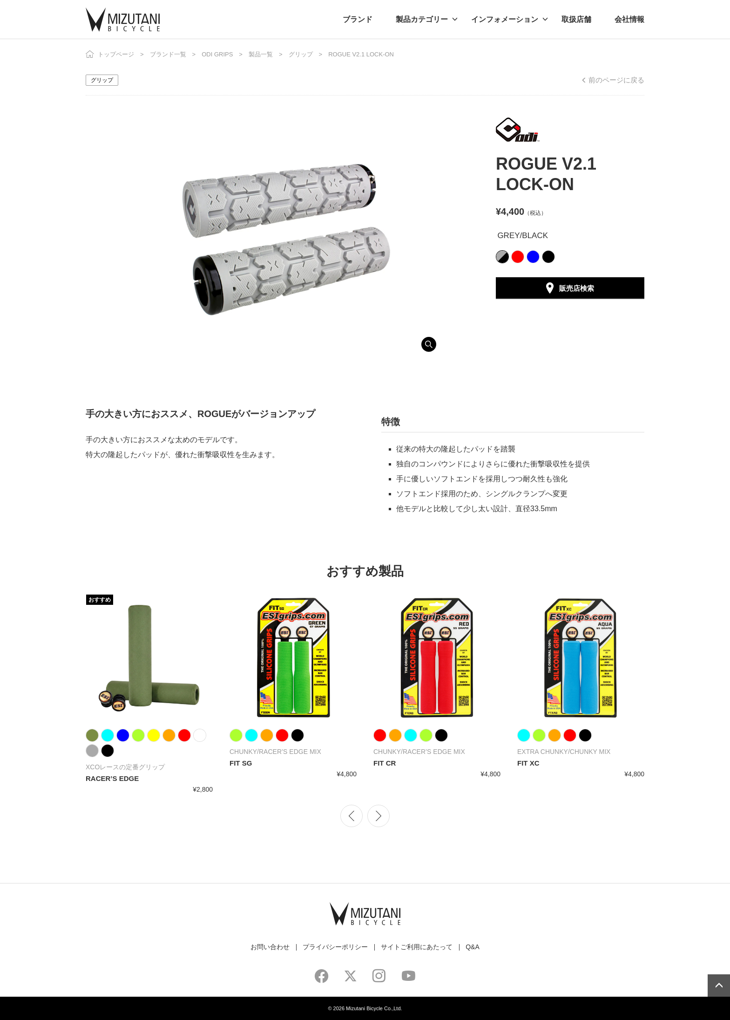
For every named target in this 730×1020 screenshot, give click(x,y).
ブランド (357, 19)
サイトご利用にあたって (417, 947)
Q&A (473, 947)
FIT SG (241, 763)
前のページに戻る (616, 80)
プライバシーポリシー (335, 947)
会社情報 (629, 19)
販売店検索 (576, 288)
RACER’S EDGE (112, 778)
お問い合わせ (270, 947)
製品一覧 (261, 54)
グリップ (301, 54)
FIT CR (384, 763)
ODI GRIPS (217, 54)
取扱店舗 (576, 19)
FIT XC (528, 763)
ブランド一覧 (168, 54)
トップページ (116, 54)
